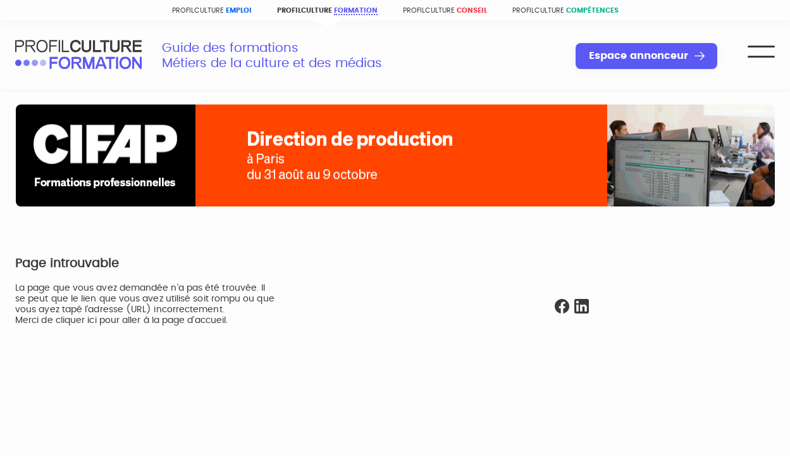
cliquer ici (76, 320)
